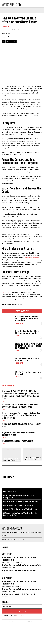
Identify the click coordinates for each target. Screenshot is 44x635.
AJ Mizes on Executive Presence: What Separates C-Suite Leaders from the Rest (27, 329)
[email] (22, 617)
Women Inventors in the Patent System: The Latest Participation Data (19, 569)
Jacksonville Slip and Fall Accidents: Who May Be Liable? (20, 520)
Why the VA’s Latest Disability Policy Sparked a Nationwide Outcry (19, 444)
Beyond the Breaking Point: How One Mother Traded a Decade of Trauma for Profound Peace (28, 357)
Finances (18, 387)
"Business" (19, 334)
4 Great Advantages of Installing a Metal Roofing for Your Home (11, 470)
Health (17, 346)
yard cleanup (18, 315)
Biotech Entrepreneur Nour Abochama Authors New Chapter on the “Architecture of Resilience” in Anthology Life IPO (21, 426)
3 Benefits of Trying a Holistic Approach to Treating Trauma (32, 468)
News (3, 411)
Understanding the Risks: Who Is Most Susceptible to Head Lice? (27, 343)
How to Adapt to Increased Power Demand (17, 451)
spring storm (6, 303)
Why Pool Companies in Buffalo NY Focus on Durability (27, 370)
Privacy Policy (20, 626)
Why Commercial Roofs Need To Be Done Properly (18, 516)
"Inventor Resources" (8, 573)
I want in (22, 622)
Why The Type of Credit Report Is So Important (28, 384)
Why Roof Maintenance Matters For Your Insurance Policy (20, 512)
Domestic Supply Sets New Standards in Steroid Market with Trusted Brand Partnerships (20, 416)
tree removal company (32, 268)
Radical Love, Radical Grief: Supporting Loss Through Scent (21, 435)
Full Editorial (14, 30)
